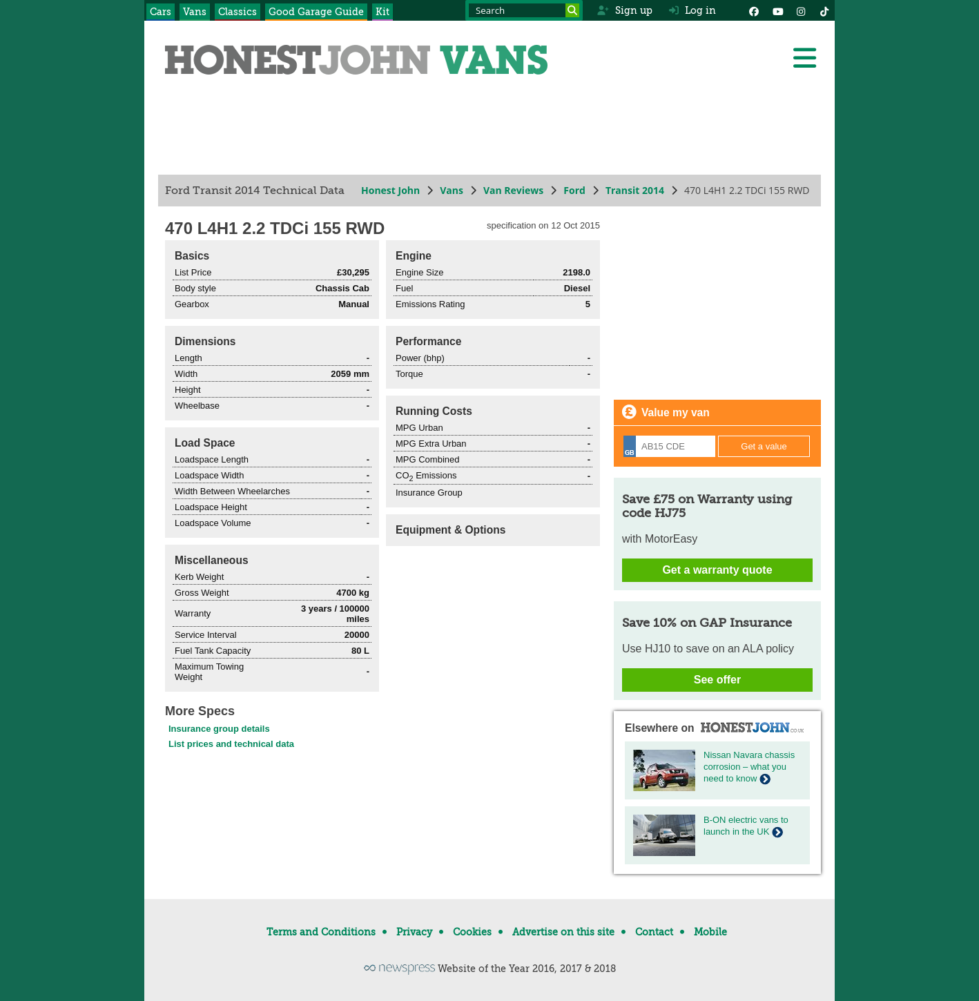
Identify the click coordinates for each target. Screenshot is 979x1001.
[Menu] (804, 58)
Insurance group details (219, 728)
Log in (692, 10)
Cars (160, 11)
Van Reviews (513, 190)
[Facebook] (754, 10)
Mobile (710, 931)
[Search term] (524, 10)
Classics (237, 11)
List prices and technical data (231, 744)
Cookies (472, 931)
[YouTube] (777, 10)
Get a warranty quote (717, 570)
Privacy (414, 931)
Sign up (624, 10)
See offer (717, 680)
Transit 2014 (634, 190)
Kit (382, 11)
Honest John (390, 190)
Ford (574, 190)
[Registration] (669, 446)
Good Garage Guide (316, 11)
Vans (194, 11)
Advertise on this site (563, 931)
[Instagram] (801, 10)
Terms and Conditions (321, 931)
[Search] (572, 10)
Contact (654, 931)
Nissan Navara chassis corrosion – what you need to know (749, 767)
